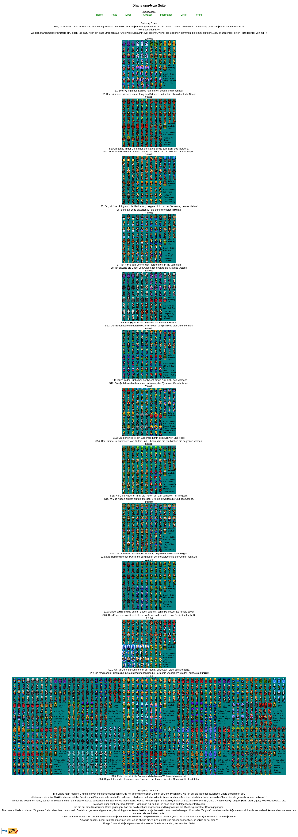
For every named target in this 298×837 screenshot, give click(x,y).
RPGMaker (146, 14)
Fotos (114, 14)
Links (183, 14)
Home (99, 14)
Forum (198, 14)
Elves (128, 14)
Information (166, 14)
